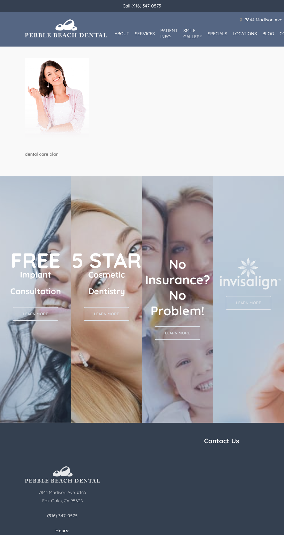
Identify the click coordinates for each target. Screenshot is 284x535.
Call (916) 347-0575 (142, 6)
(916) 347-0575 (62, 515)
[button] (35, 314)
